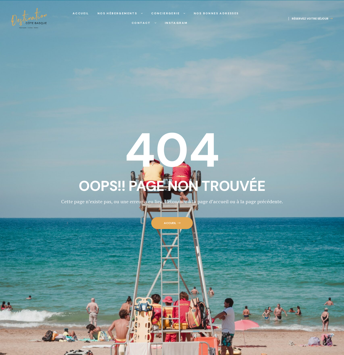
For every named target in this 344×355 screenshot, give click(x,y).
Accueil (81, 13)
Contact (144, 23)
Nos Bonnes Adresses (216, 13)
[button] (311, 18)
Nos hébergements (120, 13)
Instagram (176, 23)
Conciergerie (168, 13)
